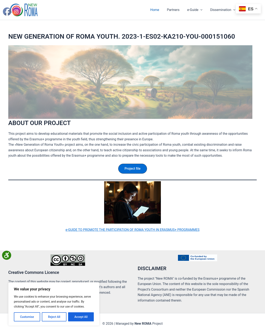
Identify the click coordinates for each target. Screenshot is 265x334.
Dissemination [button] (224, 10)
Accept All (81, 316)
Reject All (54, 316)
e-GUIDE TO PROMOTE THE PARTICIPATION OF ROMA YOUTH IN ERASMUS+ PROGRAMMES (132, 229)
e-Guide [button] (197, 10)
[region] (53, 304)
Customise (27, 316)
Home (159, 10)
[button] (203, 10)
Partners (177, 10)
